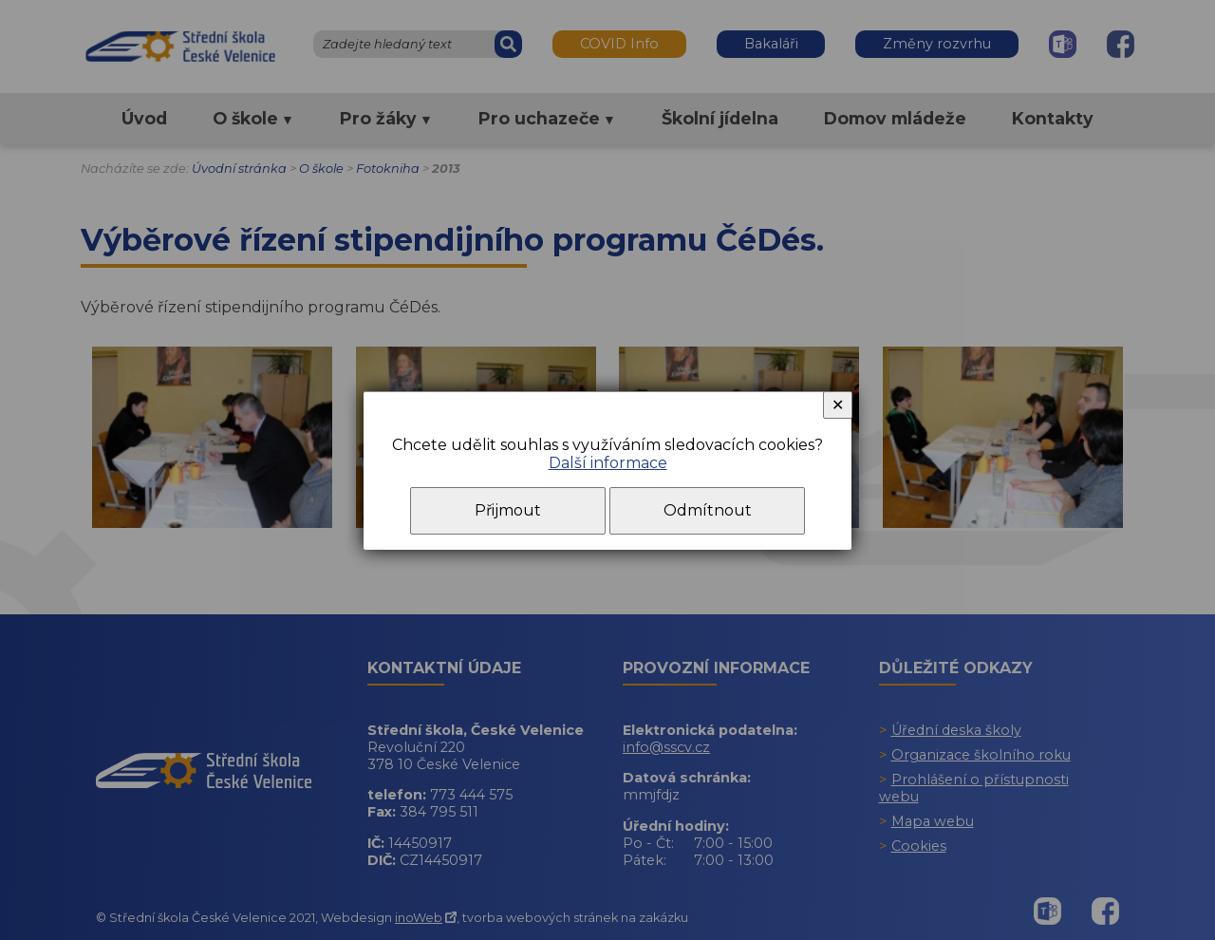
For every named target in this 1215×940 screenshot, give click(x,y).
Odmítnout (708, 510)
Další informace (608, 463)
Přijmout (508, 510)
